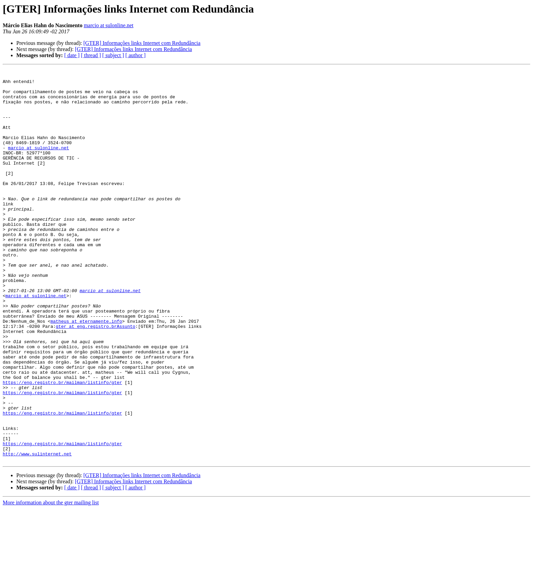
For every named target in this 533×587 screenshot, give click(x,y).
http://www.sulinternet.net (37, 531)
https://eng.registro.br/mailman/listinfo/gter (62, 445)
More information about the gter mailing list (51, 581)
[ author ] (135, 55)
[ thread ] (91, 55)
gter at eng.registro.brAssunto (95, 378)
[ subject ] (113, 55)
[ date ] (72, 55)
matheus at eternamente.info (86, 372)
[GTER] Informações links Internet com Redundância (141, 43)
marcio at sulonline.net (108, 25)
